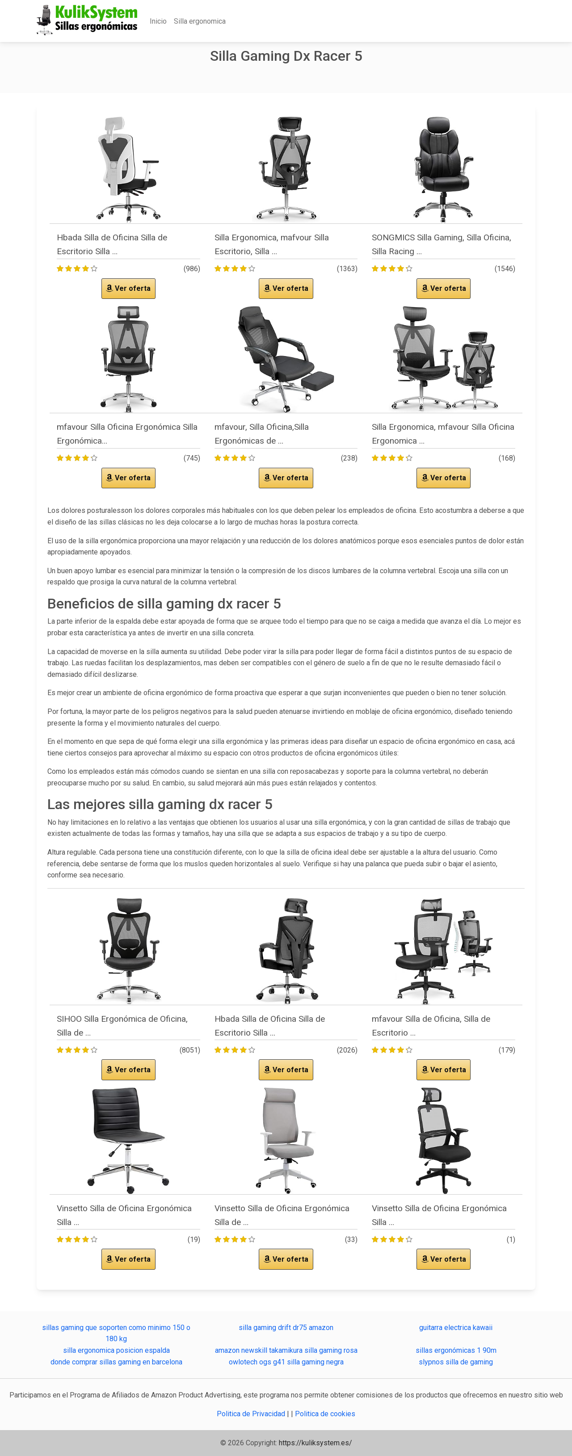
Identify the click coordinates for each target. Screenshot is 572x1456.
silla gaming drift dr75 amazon (286, 1327)
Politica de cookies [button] (325, 1414)
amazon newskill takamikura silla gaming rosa (286, 1350)
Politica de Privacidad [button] (252, 1414)
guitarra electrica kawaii (455, 1327)
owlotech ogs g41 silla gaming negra (286, 1362)
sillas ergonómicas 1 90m (456, 1350)
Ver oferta (128, 288)
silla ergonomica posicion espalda (116, 1350)
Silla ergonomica (200, 21)
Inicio (158, 21)
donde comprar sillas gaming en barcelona (116, 1362)
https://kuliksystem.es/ (315, 1443)
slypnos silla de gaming (456, 1362)
